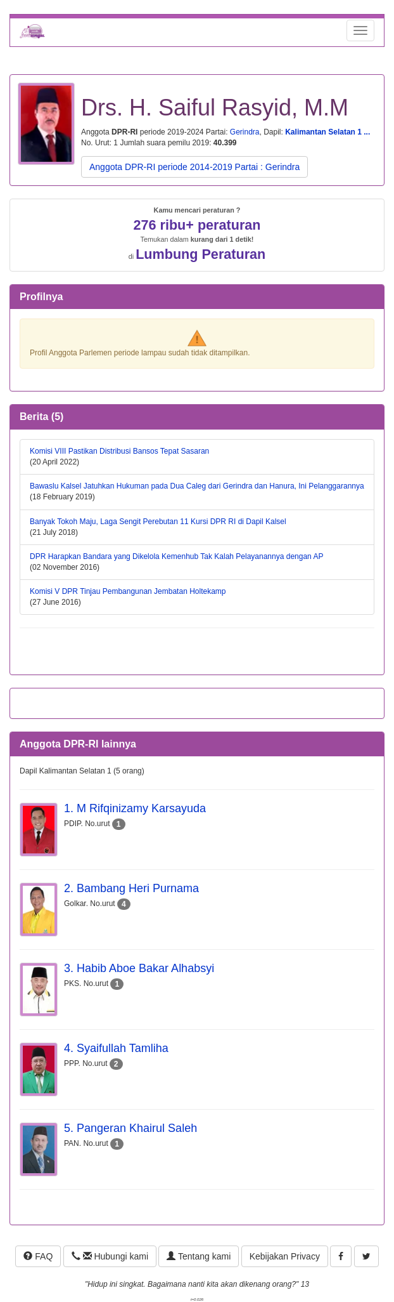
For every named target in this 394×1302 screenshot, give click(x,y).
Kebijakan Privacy (285, 1256)
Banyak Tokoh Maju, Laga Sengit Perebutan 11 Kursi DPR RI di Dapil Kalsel (158, 521)
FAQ (38, 1256)
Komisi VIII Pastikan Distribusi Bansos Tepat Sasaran (119, 451)
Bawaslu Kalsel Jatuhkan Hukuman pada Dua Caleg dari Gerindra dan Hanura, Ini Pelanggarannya (197, 486)
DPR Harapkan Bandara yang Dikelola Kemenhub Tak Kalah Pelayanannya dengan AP (176, 556)
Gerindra (245, 132)
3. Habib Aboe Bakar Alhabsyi (139, 968)
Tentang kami (199, 1256)
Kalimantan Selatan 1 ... (327, 132)
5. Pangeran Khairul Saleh (130, 1128)
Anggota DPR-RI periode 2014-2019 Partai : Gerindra (194, 167)
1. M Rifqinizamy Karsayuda (135, 808)
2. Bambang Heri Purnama (131, 888)
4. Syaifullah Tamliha (116, 1048)
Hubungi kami (110, 1256)
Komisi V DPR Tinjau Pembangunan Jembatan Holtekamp (128, 591)
